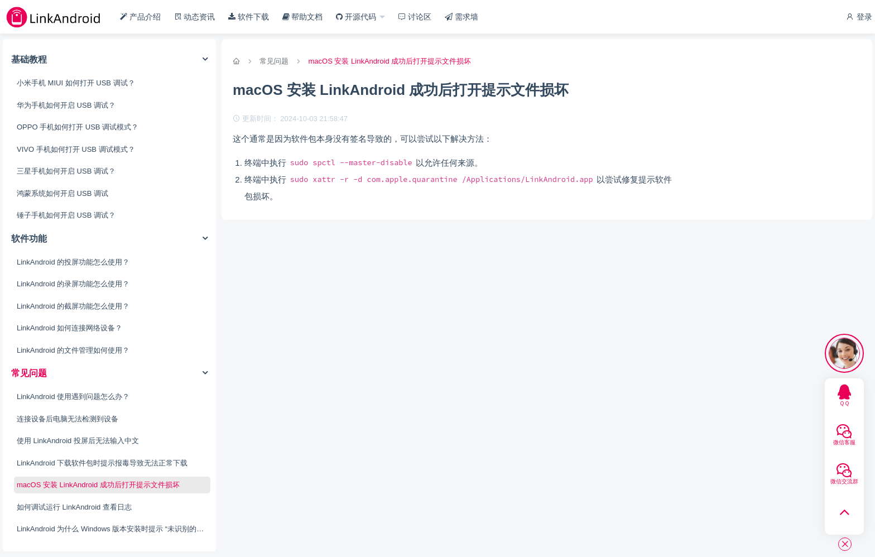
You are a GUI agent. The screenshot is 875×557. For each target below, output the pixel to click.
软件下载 (248, 16)
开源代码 (357, 16)
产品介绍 (140, 16)
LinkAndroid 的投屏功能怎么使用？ (73, 262)
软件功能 (29, 238)
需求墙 (461, 16)
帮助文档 (302, 16)
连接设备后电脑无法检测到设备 (67, 419)
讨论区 (414, 16)
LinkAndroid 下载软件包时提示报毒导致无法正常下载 (102, 463)
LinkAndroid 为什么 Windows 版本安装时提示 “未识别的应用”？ (113, 529)
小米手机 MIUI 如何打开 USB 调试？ (76, 83)
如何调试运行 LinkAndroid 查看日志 (74, 507)
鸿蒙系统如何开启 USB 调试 (62, 193)
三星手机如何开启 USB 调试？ (66, 171)
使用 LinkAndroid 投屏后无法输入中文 (78, 440)
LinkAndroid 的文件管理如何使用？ (73, 350)
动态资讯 (194, 16)
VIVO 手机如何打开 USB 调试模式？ (76, 149)
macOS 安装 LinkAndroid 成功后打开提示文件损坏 (98, 485)
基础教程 (29, 59)
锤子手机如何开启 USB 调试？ (66, 215)
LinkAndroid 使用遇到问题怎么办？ (73, 396)
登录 (858, 17)
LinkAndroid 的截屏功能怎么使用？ (73, 306)
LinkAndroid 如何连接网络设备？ (69, 328)
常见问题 (29, 373)
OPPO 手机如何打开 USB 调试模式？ (77, 127)
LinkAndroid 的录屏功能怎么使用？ (73, 284)
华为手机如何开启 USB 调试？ (66, 105)
